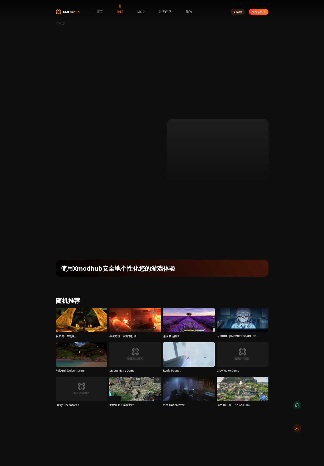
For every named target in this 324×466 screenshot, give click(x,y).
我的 (189, 12)
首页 (99, 12)
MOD (141, 12)
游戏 (120, 12)
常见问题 (165, 12)
